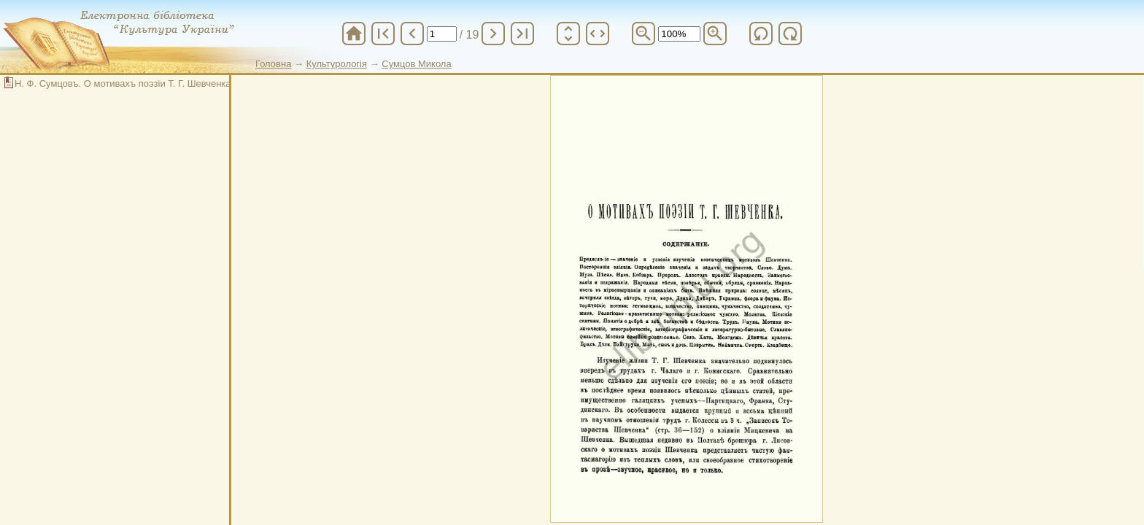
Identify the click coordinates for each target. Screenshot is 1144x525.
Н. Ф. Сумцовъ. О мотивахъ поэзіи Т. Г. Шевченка (123, 83)
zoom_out (643, 33)
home (354, 33)
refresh (761, 33)
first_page (383, 33)
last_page (522, 33)
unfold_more (568, 33)
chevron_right (493, 33)
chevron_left (412, 33)
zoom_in (715, 33)
